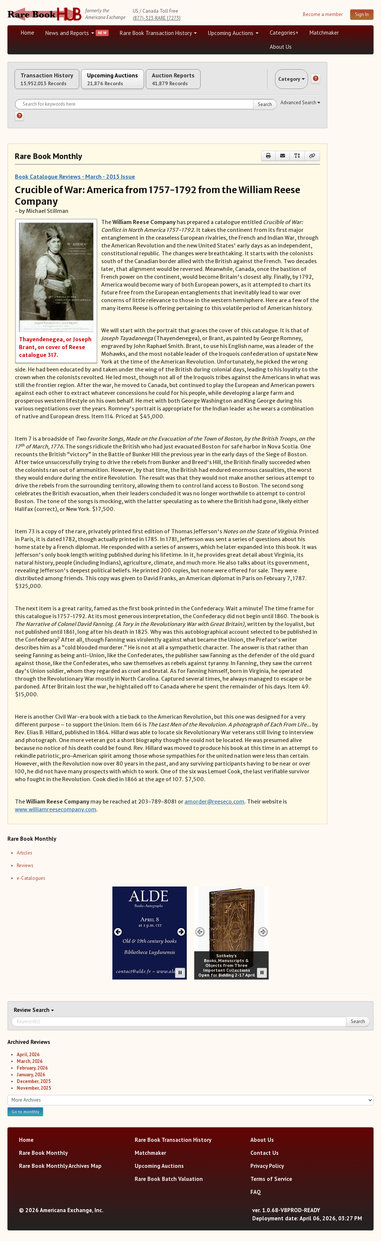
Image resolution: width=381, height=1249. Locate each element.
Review (23, 1017)
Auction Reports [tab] (214, 83)
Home (27, 32)
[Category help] (315, 83)
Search (265, 112)
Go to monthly (25, 1119)
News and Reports (69, 32)
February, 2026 (32, 1075)
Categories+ (284, 32)
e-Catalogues (31, 885)
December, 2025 (34, 1089)
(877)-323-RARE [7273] (156, 18)
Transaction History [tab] (55, 83)
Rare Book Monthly (43, 1160)
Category (284, 83)
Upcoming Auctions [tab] (137, 83)
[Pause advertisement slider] (180, 980)
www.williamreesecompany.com (55, 817)
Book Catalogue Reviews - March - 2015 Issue (75, 184)
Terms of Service (271, 1186)
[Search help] (19, 124)
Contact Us (264, 1160)
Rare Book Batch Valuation (169, 1186)
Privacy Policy (267, 1173)
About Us (281, 46)
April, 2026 (28, 1062)
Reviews (25, 873)
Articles (24, 860)
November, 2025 (34, 1095)
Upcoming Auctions (233, 32)
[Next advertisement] (181, 939)
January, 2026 (31, 1082)
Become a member (323, 14)
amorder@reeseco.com (214, 809)
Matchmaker (324, 32)
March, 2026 (29, 1069)
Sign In (362, 14)
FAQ (255, 1199)
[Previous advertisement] (117, 939)
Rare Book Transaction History (158, 32)
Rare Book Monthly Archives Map (60, 1173)
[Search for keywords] (146, 112)
